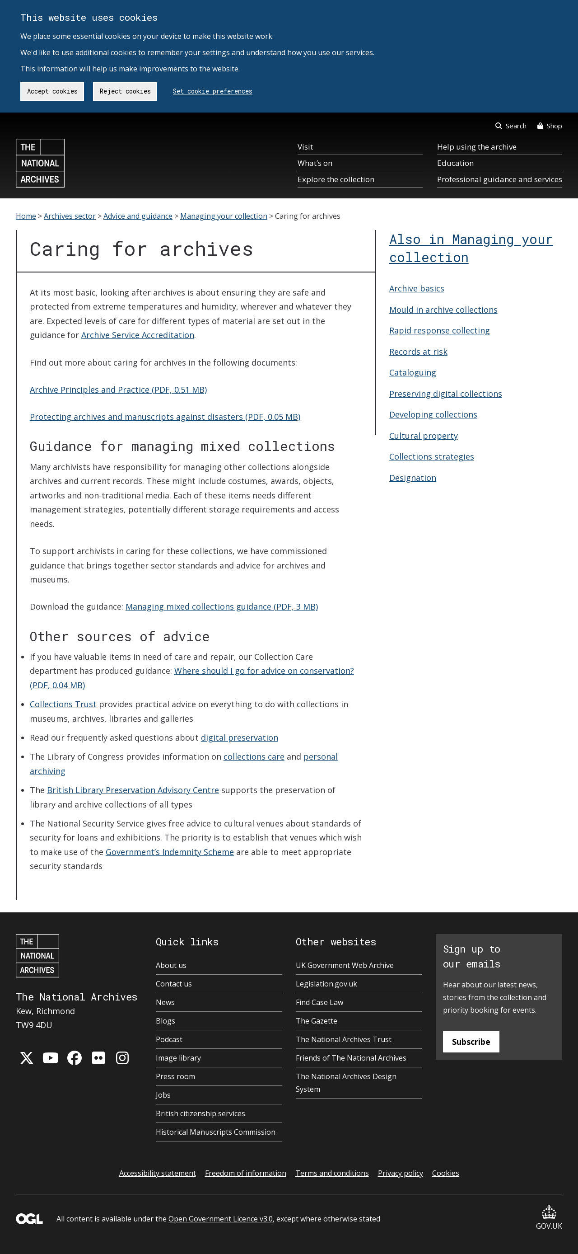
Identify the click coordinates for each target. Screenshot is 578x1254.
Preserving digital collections (445, 393)
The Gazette (316, 1021)
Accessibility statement (157, 1173)
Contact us (174, 984)
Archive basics (416, 288)
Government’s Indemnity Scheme (170, 851)
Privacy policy (400, 1173)
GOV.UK (549, 1218)
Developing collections (433, 414)
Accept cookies (52, 91)
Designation (412, 477)
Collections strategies (431, 456)
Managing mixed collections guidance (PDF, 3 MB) (222, 606)
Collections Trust (63, 704)
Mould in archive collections (443, 309)
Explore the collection (336, 179)
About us (171, 965)
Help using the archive (477, 146)
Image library (178, 1058)
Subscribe (471, 1041)
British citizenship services (200, 1113)
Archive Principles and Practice (118, 389)
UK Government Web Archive (345, 965)
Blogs (165, 1021)
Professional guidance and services (499, 179)
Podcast (169, 1039)
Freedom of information (245, 1173)
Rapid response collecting (439, 330)
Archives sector (70, 216)
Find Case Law (319, 1002)
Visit (305, 146)
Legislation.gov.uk (326, 984)
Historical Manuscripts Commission (215, 1132)
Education (455, 163)
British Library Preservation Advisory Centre (133, 789)
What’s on (315, 163)
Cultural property (423, 435)
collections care (254, 756)
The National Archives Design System (346, 1082)
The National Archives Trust (344, 1039)
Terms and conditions (332, 1173)
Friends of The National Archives (351, 1058)
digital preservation (239, 737)
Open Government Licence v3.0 (220, 1219)
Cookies (445, 1173)
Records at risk (418, 351)
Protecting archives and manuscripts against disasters (165, 416)
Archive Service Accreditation (137, 334)
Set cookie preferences (212, 91)
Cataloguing (412, 372)
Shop (549, 125)
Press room (175, 1076)
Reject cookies (125, 91)
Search (511, 125)
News (165, 1002)
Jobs (163, 1095)
